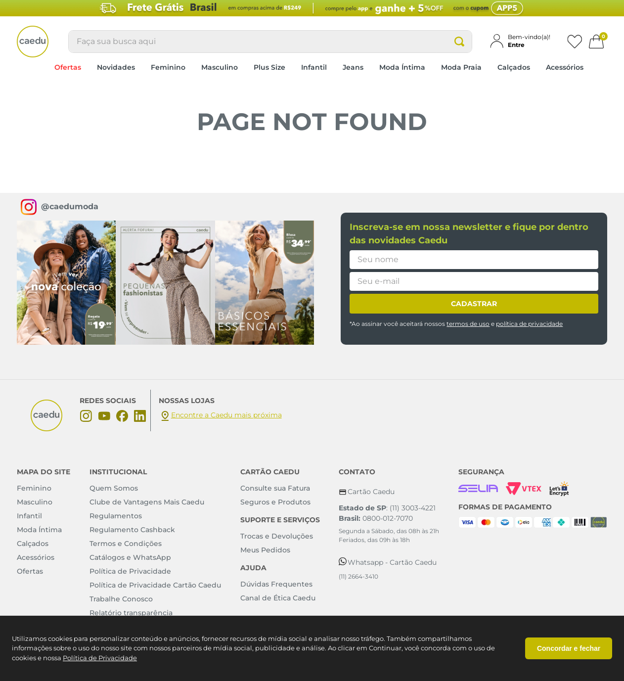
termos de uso (468, 323)
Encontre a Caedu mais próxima (226, 414)
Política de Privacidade (100, 658)
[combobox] (270, 41)
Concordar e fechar (568, 648)
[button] (524, 40)
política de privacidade (529, 323)
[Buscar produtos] (459, 41)
